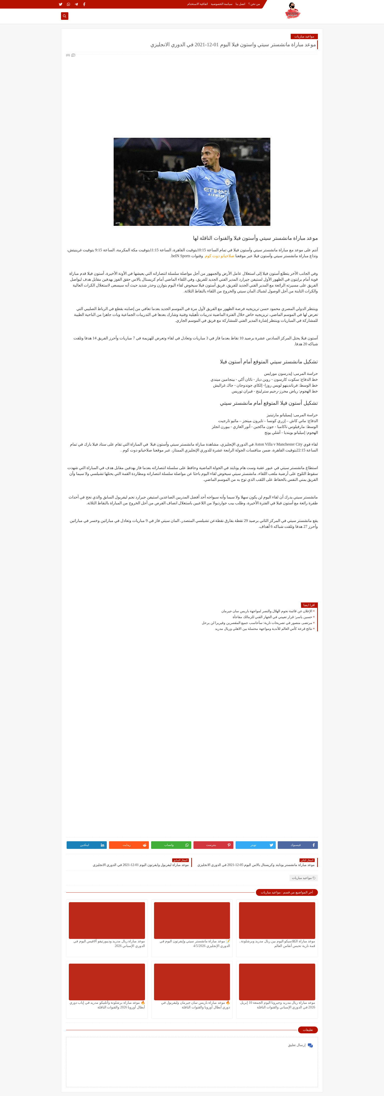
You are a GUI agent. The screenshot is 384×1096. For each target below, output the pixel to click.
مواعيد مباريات (304, 36)
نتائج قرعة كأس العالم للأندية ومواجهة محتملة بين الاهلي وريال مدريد (263, 629)
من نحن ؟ (254, 4)
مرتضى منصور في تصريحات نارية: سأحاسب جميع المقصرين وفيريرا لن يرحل (257, 623)
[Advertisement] (192, 92)
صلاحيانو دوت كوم (219, 256)
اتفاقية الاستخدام (197, 4)
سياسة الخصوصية (221, 4)
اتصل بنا (240, 4)
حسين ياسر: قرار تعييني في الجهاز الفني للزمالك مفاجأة (272, 617)
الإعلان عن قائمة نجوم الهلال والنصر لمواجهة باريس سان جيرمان (266, 611)
